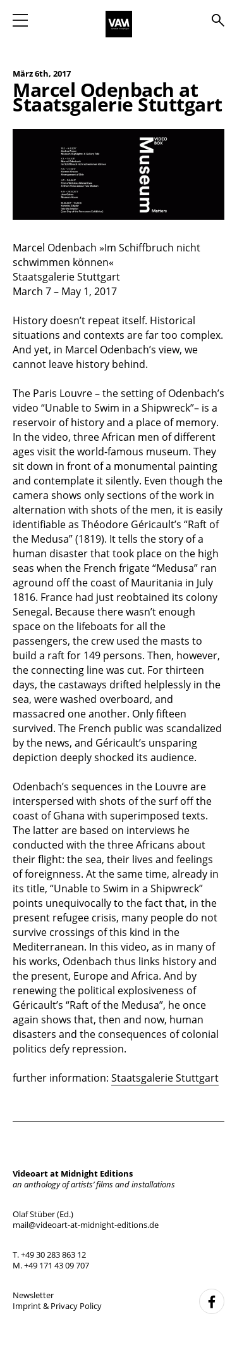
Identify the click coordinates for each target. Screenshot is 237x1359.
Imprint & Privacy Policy (57, 1306)
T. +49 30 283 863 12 (49, 1254)
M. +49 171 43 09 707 (51, 1265)
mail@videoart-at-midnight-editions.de (86, 1224)
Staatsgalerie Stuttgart (165, 1078)
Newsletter (33, 1295)
